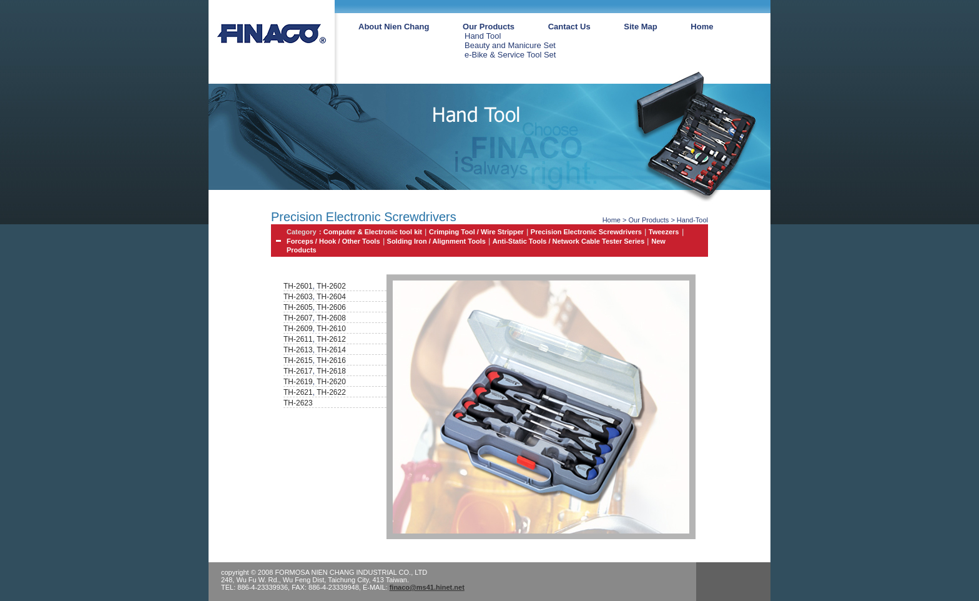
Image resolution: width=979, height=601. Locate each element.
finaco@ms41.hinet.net (427, 587)
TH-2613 (298, 349)
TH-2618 (331, 371)
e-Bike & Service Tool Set (510, 54)
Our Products (488, 26)
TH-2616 (331, 360)
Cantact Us (569, 26)
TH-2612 (331, 339)
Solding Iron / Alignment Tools (436, 241)
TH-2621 (298, 392)
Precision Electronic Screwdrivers (586, 232)
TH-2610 (331, 328)
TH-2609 (298, 328)
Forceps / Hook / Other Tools (333, 241)
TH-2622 (331, 392)
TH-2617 (298, 371)
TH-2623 (298, 403)
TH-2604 (331, 296)
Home (702, 26)
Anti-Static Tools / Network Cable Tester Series (569, 241)
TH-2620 (331, 381)
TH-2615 (298, 360)
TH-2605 (298, 307)
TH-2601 (298, 286)
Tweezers (664, 232)
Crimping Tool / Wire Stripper (476, 232)
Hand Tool (483, 36)
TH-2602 (331, 286)
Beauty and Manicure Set (510, 45)
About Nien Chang (393, 26)
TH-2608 (331, 318)
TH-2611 (298, 339)
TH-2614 (331, 349)
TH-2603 (298, 296)
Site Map (640, 26)
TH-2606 (331, 307)
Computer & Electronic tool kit (372, 232)
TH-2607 (298, 318)
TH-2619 (298, 381)
